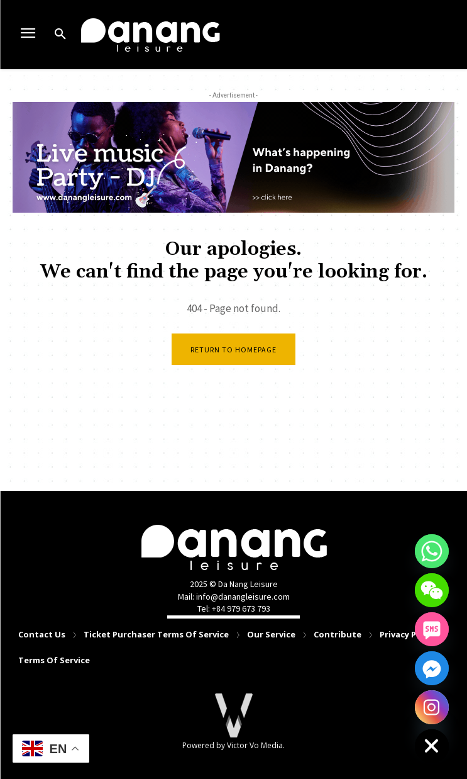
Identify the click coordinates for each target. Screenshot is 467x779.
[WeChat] (432, 590)
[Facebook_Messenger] (432, 668)
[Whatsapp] (432, 551)
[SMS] (432, 629)
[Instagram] (432, 707)
